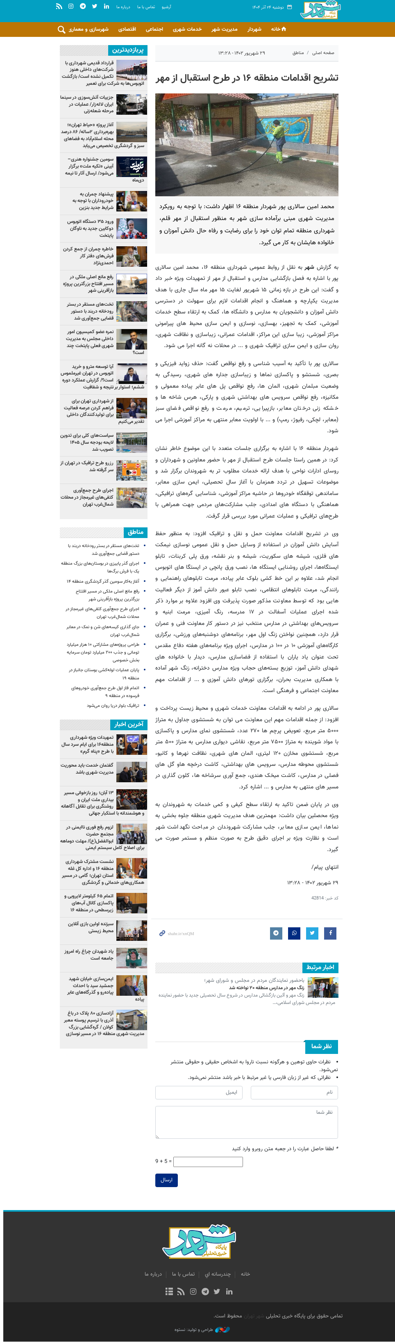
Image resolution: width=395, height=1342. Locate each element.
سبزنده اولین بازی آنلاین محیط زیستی (88, 927)
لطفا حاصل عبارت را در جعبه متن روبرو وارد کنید (284, 1150)
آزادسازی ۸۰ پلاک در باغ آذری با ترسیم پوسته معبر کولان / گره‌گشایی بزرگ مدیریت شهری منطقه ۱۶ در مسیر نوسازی (102, 1023)
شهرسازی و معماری (88, 29)
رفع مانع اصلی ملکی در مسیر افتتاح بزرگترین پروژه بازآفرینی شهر (86, 284)
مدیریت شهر (224, 29)
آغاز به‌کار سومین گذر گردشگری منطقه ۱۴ (101, 581)
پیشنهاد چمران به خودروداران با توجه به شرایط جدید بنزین (90, 201)
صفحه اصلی (322, 53)
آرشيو (166, 8)
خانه (279, 29)
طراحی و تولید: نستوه (200, 1330)
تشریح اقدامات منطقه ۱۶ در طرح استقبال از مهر (245, 78)
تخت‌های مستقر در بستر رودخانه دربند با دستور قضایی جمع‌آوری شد (88, 311)
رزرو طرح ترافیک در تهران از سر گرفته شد (84, 467)
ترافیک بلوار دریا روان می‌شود (111, 706)
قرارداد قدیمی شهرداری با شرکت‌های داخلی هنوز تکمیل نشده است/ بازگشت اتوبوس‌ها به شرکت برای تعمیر (101, 73)
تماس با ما (146, 8)
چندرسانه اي (216, 1275)
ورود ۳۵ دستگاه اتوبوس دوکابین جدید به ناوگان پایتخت (88, 228)
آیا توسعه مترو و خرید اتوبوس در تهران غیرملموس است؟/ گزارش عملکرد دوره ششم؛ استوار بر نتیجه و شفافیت (100, 377)
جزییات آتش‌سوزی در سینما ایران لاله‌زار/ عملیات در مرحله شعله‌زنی (84, 104)
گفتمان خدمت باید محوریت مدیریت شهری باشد (85, 768)
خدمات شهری (187, 29)
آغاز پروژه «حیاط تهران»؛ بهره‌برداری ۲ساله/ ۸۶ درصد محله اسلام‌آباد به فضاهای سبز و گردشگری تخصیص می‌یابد (100, 136)
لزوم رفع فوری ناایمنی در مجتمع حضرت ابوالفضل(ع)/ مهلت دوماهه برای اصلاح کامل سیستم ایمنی (100, 837)
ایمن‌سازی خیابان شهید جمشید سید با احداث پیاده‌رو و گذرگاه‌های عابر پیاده (103, 989)
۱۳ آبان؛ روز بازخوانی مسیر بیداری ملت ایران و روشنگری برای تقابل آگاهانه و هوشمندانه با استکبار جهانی (100, 803)
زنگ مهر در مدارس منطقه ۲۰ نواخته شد (265, 988)
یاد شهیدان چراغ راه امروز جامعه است (86, 954)
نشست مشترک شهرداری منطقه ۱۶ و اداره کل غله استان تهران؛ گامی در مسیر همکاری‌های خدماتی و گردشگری (101, 872)
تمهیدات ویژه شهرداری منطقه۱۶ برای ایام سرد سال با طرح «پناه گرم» (85, 744)
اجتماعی (154, 29)
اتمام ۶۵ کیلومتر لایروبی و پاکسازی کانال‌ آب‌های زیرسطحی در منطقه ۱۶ (86, 903)
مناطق (296, 53)
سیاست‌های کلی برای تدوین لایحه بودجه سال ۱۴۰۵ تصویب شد (84, 442)
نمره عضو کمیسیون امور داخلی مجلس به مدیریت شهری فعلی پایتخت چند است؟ (103, 343)
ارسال (165, 1180)
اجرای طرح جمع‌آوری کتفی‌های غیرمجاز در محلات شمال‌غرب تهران (85, 498)
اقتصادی (127, 29)
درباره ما (123, 8)
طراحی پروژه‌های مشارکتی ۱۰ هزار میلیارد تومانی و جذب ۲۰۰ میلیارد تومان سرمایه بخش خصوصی (101, 652)
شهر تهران (252, 1316)
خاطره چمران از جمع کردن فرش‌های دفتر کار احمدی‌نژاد (86, 256)
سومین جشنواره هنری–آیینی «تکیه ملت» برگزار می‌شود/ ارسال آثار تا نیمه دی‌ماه (102, 170)
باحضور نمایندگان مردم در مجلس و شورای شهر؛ (252, 981)
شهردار (254, 29)
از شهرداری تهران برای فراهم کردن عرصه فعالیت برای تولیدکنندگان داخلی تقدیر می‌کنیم (102, 411)
